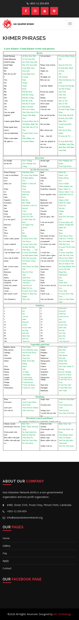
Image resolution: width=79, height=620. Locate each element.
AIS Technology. (62, 614)
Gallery (6, 545)
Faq (5, 553)
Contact (7, 568)
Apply (6, 560)
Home (6, 538)
